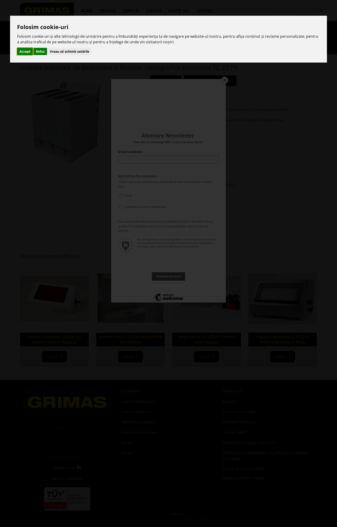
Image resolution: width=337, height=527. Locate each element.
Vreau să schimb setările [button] (69, 51)
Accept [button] (24, 51)
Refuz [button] (40, 51)
